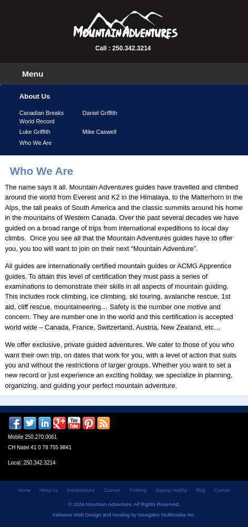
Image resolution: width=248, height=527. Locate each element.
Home (24, 490)
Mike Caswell (99, 132)
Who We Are (35, 143)
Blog (200, 490)
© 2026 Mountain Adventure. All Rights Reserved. (124, 504)
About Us (48, 490)
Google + (59, 423)
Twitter (30, 423)
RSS (103, 423)
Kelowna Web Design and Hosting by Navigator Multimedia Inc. (124, 515)
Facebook (15, 423)
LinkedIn (44, 423)
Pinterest (88, 423)
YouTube (74, 423)
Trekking (138, 490)
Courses (112, 490)
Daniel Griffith (99, 113)
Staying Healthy (171, 490)
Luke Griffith (34, 132)
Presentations (81, 490)
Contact (222, 490)
